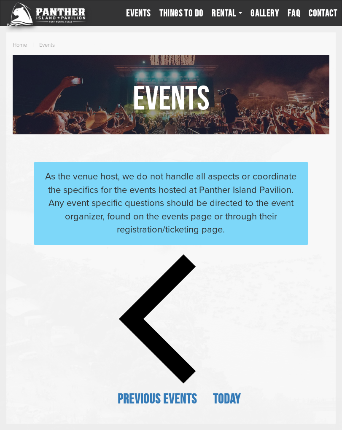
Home (20, 45)
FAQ (294, 13)
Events (138, 13)
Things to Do (181, 13)
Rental (227, 13)
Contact (323, 13)
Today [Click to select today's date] (227, 398)
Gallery (264, 13)
